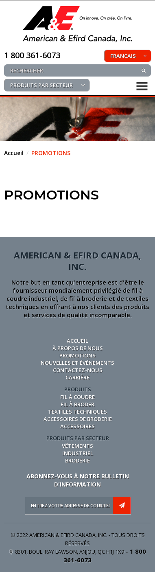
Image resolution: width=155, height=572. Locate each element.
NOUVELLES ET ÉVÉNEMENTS (77, 362)
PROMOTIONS (50, 153)
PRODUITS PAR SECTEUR (41, 85)
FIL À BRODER (77, 404)
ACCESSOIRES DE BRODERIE (78, 419)
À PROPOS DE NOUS (77, 348)
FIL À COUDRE (77, 397)
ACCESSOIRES (77, 426)
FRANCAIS (123, 55)
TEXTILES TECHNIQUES (77, 411)
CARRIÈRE (77, 377)
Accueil (14, 153)
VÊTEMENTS (77, 445)
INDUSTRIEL (77, 453)
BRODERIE (77, 460)
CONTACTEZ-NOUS (78, 370)
